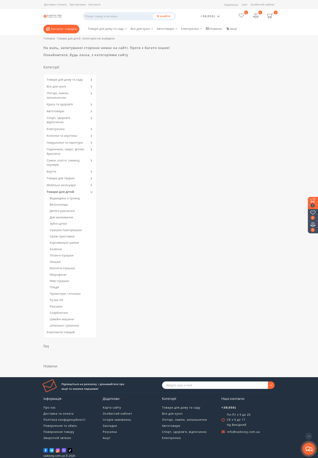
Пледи (54, 287)
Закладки (110, 426)
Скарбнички (59, 313)
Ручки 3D (56, 300)
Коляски (56, 249)
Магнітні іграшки (62, 268)
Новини (214, 29)
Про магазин (77, 4)
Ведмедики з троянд (65, 198)
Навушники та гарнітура (65, 142)
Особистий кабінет (262, 4)
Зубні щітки (58, 223)
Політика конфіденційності (64, 420)
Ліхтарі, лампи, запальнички (58, 95)
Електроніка (191, 29)
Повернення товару (58, 432)
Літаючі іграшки (61, 255)
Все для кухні (142, 29)
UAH (244, 4)
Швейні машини (62, 319)
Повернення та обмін (60, 426)
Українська (231, 4)
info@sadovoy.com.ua (243, 432)
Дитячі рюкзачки (62, 211)
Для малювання (61, 217)
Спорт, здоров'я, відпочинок (59, 120)
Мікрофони (58, 274)
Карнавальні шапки (64, 242)
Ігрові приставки (62, 236)
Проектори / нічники (65, 293)
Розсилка (110, 432)
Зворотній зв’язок (57, 438)
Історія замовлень (117, 420)
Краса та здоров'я (60, 104)
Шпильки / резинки (64, 325)
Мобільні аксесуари (61, 185)
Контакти (94, 4)
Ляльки (55, 262)
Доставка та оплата (58, 413)
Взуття (51, 171)
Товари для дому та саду (107, 29)
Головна (49, 38)
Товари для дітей (68, 38)
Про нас (49, 407)
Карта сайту (112, 407)
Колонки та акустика (62, 135)
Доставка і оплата (55, 4)
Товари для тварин (61, 178)
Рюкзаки (56, 306)
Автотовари (167, 29)
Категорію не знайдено (99, 38)
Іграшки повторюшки (66, 230)
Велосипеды (59, 204)
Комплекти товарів (61, 332)
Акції (232, 29)
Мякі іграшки (59, 281)
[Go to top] (308, 436)
